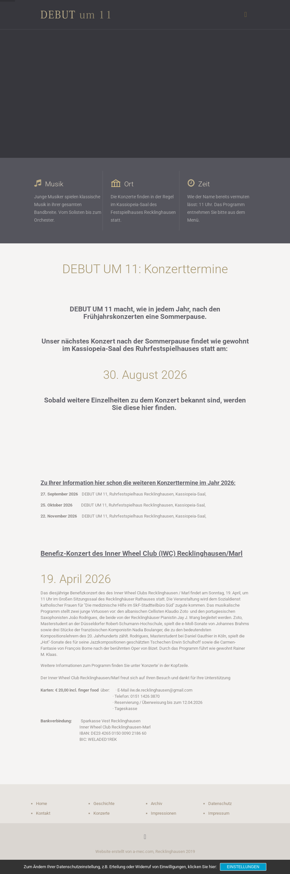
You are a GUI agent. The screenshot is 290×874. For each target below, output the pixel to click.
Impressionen (163, 813)
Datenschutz (220, 803)
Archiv (156, 803)
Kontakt (43, 813)
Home (41, 803)
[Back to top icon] (145, 837)
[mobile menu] (245, 14)
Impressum (218, 813)
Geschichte (104, 803)
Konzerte (101, 813)
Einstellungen (243, 867)
